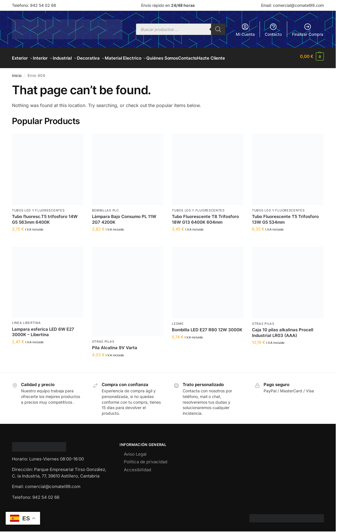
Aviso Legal (135, 450)
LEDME (178, 320)
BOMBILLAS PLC (105, 207)
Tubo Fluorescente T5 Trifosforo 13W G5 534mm (285, 216)
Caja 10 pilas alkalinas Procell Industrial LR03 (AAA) (282, 329)
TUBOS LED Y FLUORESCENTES (38, 207)
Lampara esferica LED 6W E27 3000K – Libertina (43, 328)
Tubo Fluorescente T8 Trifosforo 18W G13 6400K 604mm (205, 216)
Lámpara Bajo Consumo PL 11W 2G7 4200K (124, 216)
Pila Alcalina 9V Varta (114, 344)
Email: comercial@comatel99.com (292, 5)
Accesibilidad (137, 466)
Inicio (17, 72)
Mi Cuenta (245, 30)
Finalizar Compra (307, 30)
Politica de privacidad (145, 458)
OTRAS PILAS (103, 338)
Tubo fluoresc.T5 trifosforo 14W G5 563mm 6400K (45, 216)
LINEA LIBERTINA (26, 320)
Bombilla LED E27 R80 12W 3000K (207, 326)
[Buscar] (218, 29)
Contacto (273, 30)
